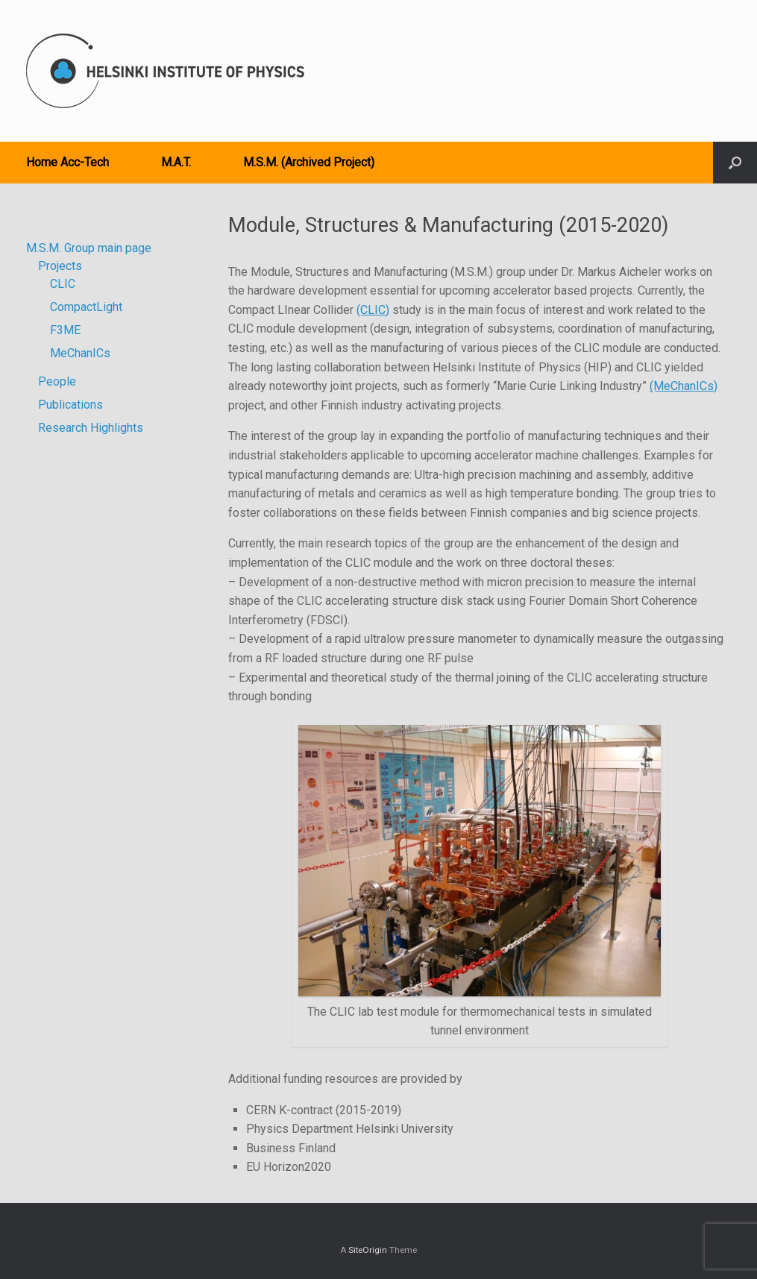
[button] (735, 162)
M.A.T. (176, 162)
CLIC (62, 284)
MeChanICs (80, 353)
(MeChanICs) (683, 386)
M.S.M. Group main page (88, 248)
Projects (60, 266)
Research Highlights (90, 428)
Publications (70, 404)
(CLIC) (372, 310)
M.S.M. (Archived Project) (308, 162)
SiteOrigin (367, 1250)
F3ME (65, 330)
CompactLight (86, 307)
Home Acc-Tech (67, 162)
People (57, 381)
